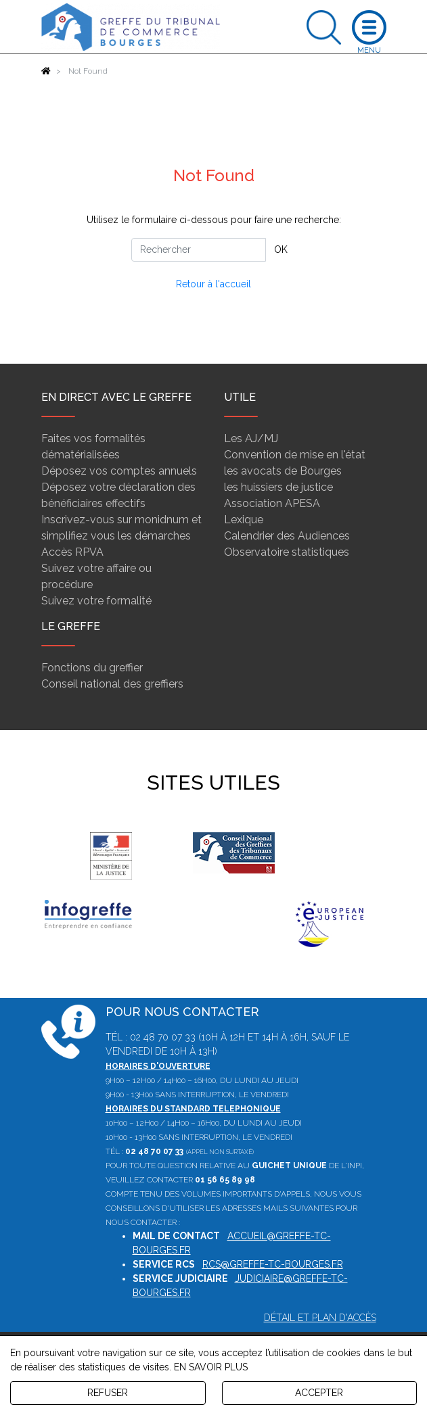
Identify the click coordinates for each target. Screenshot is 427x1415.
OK (281, 249)
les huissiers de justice (278, 487)
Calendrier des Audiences (287, 535)
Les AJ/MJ (251, 438)
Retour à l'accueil (213, 284)
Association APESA (272, 503)
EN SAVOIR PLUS (211, 1367)
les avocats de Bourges (283, 470)
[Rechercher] (198, 250)
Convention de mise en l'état (294, 454)
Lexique (243, 519)
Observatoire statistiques (286, 552)
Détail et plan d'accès (320, 1317)
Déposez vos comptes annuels (119, 470)
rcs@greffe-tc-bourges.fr (272, 1264)
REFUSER (107, 1392)
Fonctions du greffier (92, 667)
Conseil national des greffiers (112, 683)
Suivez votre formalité (96, 600)
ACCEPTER (319, 1392)
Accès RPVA (72, 552)
